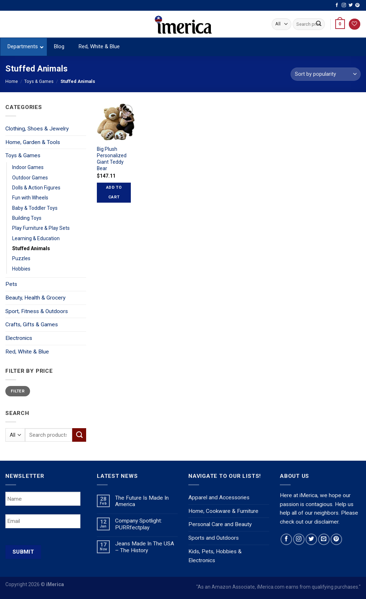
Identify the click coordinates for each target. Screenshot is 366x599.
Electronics (18, 338)
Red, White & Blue (27, 351)
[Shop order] (326, 74)
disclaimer (326, 522)
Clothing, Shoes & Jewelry (37, 128)
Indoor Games (28, 167)
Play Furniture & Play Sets (41, 228)
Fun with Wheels (30, 198)
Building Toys (26, 218)
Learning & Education (36, 238)
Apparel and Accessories (218, 497)
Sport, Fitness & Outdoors (36, 311)
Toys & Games (39, 81)
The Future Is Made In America (142, 501)
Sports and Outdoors (213, 538)
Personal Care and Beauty (220, 524)
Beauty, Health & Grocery (35, 297)
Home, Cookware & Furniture (223, 511)
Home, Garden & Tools (32, 142)
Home (11, 81)
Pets (11, 284)
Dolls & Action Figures (36, 187)
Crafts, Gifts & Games (31, 324)
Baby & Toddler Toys (35, 208)
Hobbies (21, 269)
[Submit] (319, 24)
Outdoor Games (30, 177)
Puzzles (21, 258)
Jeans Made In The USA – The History (144, 547)
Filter (18, 390)
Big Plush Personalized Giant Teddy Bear (112, 158)
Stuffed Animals (31, 248)
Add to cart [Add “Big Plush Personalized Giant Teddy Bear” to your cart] (114, 192)
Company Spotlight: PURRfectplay (138, 524)
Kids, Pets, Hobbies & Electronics (215, 556)
